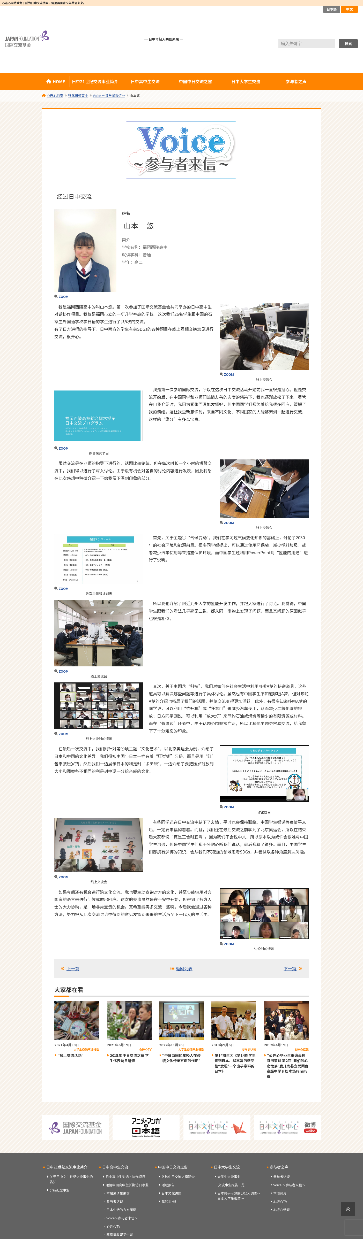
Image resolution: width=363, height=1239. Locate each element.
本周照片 (279, 1193)
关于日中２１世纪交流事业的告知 (71, 1179)
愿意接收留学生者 (119, 1234)
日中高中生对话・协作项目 (125, 1176)
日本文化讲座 (171, 1193)
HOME (59, 81)
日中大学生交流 (245, 81)
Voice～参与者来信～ (122, 1217)
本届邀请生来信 (118, 1193)
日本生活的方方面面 (121, 1209)
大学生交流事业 (229, 1176)
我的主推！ (169, 1201)
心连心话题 (281, 1209)
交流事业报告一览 (231, 1184)
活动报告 (168, 1184)
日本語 (332, 9)
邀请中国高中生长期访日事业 (127, 1184)
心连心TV (113, 1226)
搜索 (348, 44)
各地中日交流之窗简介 (178, 1176)
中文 (349, 9)
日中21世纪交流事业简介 (95, 81)
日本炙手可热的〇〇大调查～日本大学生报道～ (238, 1195)
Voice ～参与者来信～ (289, 1184)
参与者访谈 (114, 1201)
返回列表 (184, 968)
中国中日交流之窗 (195, 81)
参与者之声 (296, 81)
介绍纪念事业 (60, 1190)
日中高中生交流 (145, 81)
